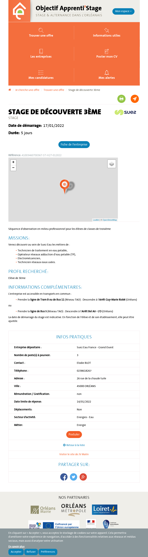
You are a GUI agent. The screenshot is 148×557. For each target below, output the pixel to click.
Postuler (74, 434)
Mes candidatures (41, 77)
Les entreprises (41, 56)
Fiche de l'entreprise (74, 144)
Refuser (31, 552)
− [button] (13, 168)
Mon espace (123, 11)
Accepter (16, 552)
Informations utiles (106, 35)
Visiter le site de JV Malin (74, 454)
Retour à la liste (75, 445)
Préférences (48, 552)
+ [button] (13, 162)
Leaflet (96, 220)
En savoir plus (16, 546)
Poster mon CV (106, 56)
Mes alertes (107, 77)
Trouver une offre (41, 35)
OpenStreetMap (110, 220)
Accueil (9, 89)
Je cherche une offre (27, 90)
